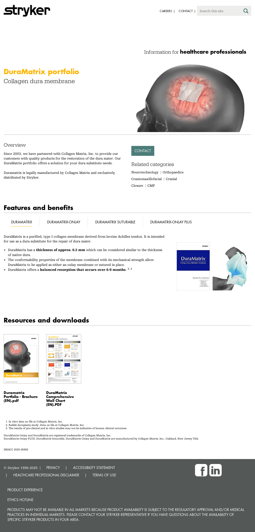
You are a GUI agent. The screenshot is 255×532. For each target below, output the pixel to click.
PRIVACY (53, 467)
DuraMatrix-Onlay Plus (171, 222)
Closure (137, 185)
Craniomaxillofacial (146, 179)
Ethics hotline (20, 499)
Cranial (171, 179)
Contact (143, 150)
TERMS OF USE (104, 475)
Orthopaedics (173, 172)
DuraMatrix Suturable (115, 222)
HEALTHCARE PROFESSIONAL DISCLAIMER (46, 475)
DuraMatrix (21, 222)
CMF (151, 185)
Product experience (25, 489)
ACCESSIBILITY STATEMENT (94, 467)
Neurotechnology (144, 172)
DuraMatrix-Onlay (63, 222)
